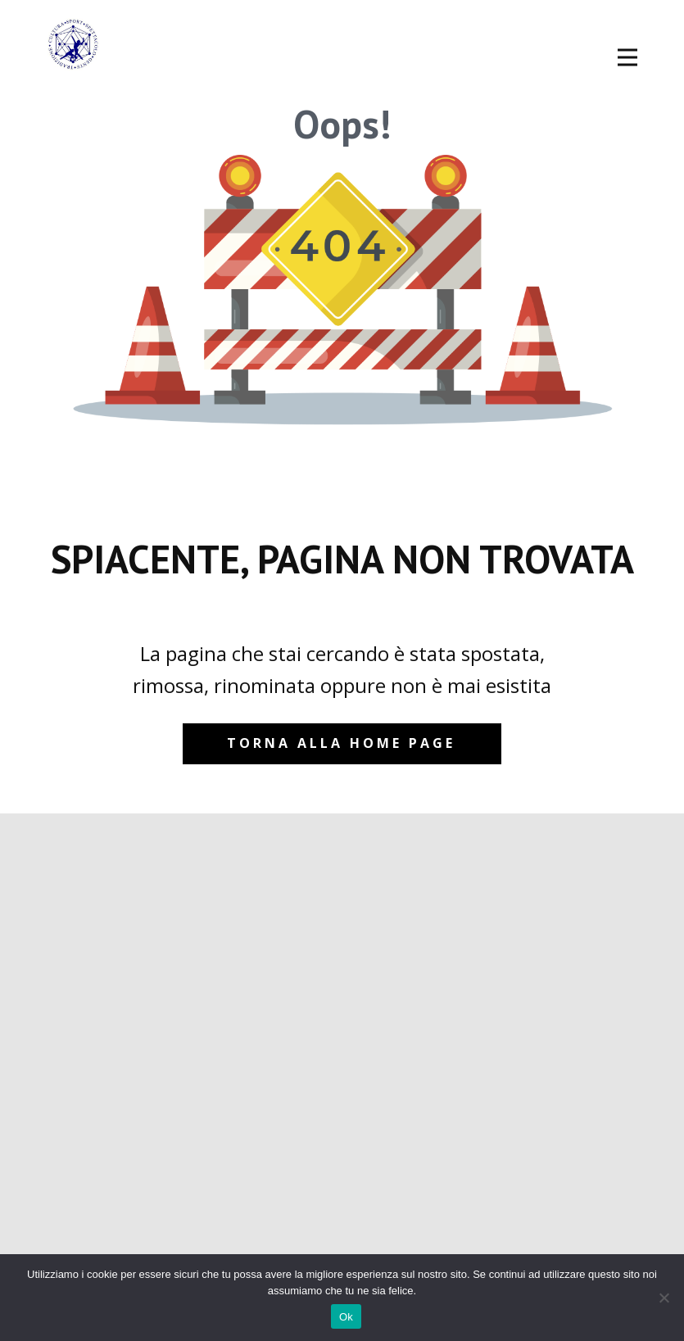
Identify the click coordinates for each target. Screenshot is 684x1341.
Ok (346, 1317)
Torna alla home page (341, 743)
